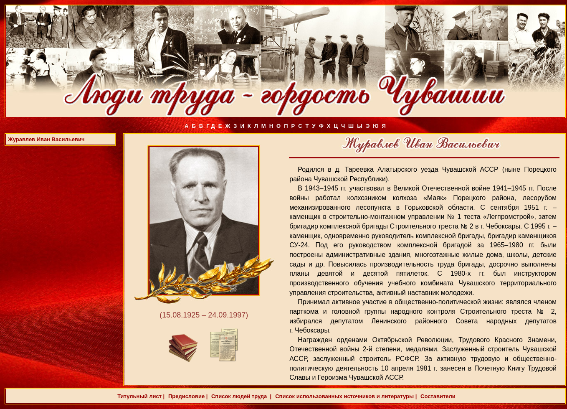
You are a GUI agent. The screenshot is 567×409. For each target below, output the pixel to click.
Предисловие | (187, 396)
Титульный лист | (141, 396)
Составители (437, 396)
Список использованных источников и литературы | (346, 396)
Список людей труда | (240, 396)
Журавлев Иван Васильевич (46, 139)
